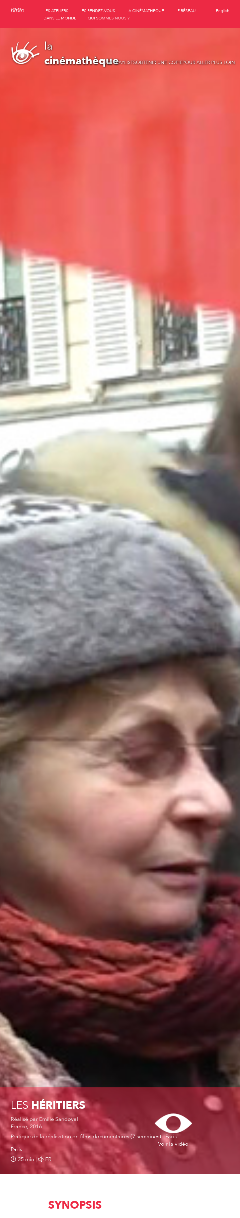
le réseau (185, 10)
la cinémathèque (145, 10)
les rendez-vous (97, 10)
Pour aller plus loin (208, 62)
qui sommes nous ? (109, 18)
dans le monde (60, 18)
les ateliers (56, 10)
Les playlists (120, 62)
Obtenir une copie (159, 62)
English (222, 10)
